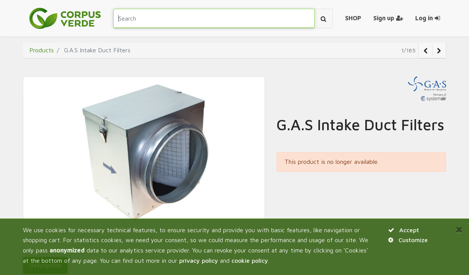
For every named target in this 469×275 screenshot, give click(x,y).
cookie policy (249, 260)
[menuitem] (353, 18)
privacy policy (198, 260)
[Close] (459, 229)
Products (41, 50)
